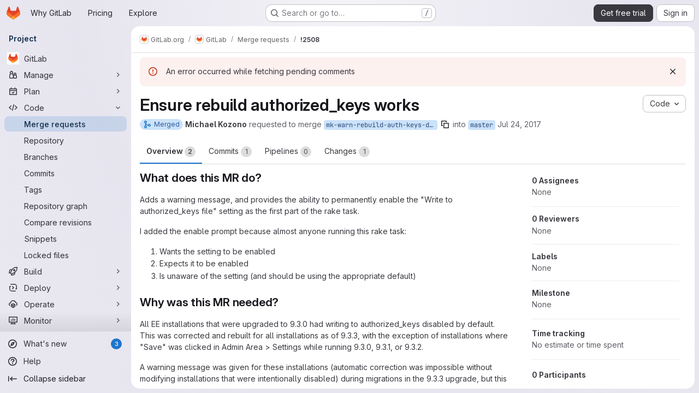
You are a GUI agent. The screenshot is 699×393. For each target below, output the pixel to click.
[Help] (65, 361)
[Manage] (65, 74)
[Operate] (65, 304)
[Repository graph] (65, 205)
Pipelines (288, 151)
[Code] (65, 107)
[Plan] (65, 91)
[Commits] (65, 173)
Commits (230, 151)
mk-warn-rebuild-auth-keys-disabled (381, 125)
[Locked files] (65, 255)
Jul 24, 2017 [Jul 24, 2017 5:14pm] (519, 124)
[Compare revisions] (65, 222)
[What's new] (65, 344)
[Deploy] (65, 287)
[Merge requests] (65, 124)
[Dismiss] (672, 71)
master (481, 125)
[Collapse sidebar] (65, 378)
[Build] (65, 271)
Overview (171, 151)
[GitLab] (65, 58)
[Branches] (65, 156)
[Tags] (65, 189)
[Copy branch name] (445, 124)
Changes (347, 151)
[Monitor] (65, 320)
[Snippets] (65, 238)
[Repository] (65, 140)
